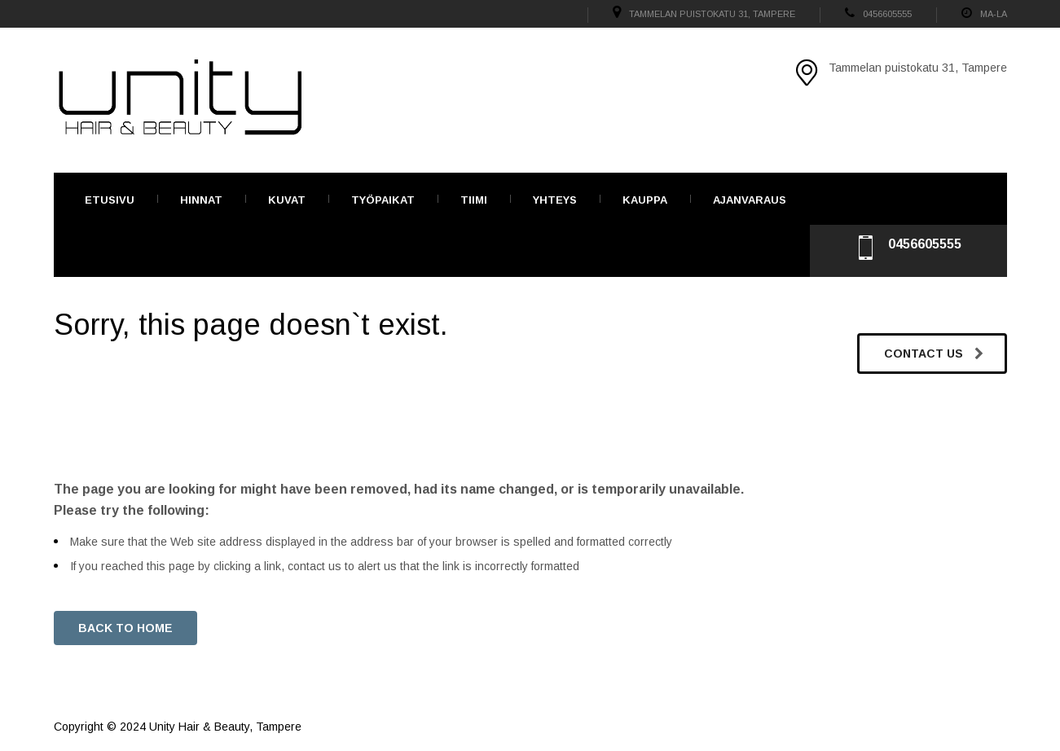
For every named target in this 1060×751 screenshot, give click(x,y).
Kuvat (287, 200)
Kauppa (644, 200)
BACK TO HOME (125, 628)
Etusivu (109, 200)
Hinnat (201, 200)
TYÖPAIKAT (383, 200)
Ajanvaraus (749, 200)
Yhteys (555, 200)
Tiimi (473, 200)
